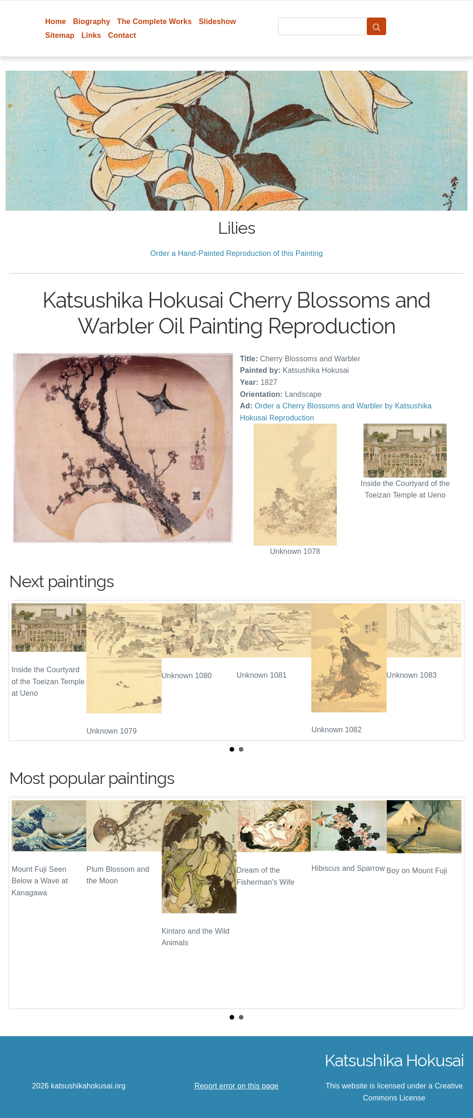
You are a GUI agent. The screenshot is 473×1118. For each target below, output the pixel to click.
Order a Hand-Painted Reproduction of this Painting (236, 253)
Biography (91, 21)
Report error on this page (236, 1086)
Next (449, 670)
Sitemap (59, 35)
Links (91, 35)
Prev (23, 670)
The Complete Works (154, 21)
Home (55, 21)
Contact (122, 35)
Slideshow (217, 21)
